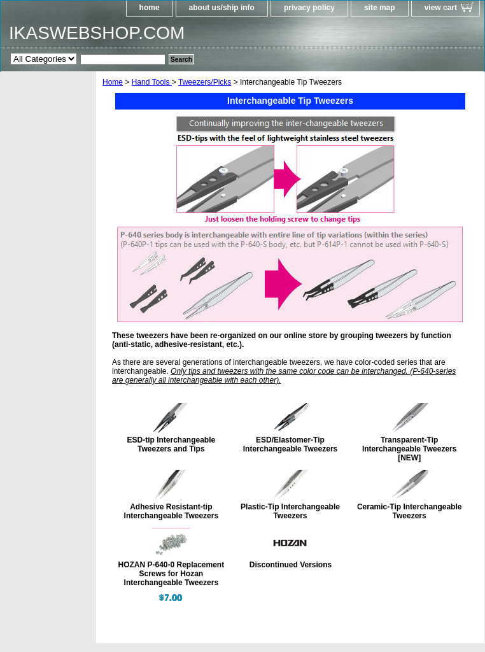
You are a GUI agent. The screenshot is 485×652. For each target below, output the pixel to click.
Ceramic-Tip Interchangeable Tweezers (409, 511)
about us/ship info (222, 7)
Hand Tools (152, 82)
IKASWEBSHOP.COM (97, 33)
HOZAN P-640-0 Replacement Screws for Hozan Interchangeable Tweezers (171, 573)
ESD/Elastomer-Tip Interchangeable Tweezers (290, 444)
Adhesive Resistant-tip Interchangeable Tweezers (171, 511)
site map (379, 7)
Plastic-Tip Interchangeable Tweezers (290, 511)
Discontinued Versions (291, 564)
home (149, 7)
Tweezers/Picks (204, 82)
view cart (441, 7)
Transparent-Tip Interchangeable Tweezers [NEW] (409, 449)
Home (112, 82)
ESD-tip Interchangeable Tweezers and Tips (171, 444)
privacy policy (309, 7)
